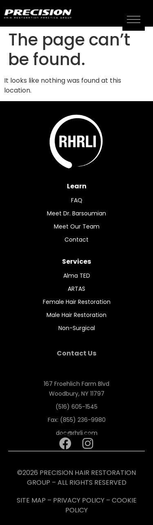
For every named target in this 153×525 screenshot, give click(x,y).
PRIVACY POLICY (78, 504)
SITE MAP (31, 504)
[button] (133, 19)
